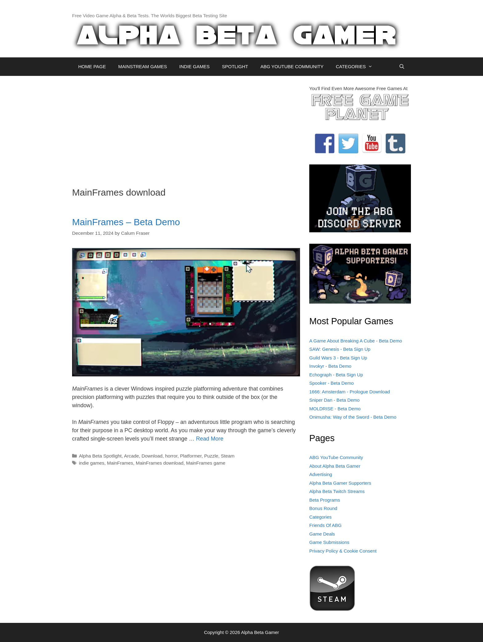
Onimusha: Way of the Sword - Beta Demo (352, 417)
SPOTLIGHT (235, 66)
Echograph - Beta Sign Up (336, 374)
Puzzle (211, 455)
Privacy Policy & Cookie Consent (342, 550)
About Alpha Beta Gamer (334, 466)
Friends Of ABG (325, 525)
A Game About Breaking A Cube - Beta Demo (355, 340)
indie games (91, 463)
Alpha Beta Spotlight (100, 455)
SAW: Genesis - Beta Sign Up (339, 349)
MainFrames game (205, 463)
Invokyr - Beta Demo (330, 366)
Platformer (190, 455)
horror (171, 455)
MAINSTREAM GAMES (142, 66)
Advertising (320, 474)
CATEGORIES (357, 66)
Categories (320, 517)
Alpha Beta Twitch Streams (337, 491)
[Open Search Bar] (402, 66)
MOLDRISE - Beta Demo (335, 408)
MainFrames (120, 463)
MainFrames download (160, 463)
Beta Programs (324, 500)
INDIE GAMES (194, 66)
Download (151, 455)
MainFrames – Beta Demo (126, 222)
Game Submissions (329, 542)
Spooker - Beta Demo (331, 383)
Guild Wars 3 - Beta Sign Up (338, 357)
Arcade (131, 455)
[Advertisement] (186, 128)
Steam (227, 455)
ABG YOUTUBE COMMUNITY (291, 66)
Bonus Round (323, 508)
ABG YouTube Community (336, 457)
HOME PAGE (92, 66)
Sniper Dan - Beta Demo (334, 400)
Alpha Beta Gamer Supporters (340, 483)
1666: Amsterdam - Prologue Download (349, 391)
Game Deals (322, 533)
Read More (209, 439)
